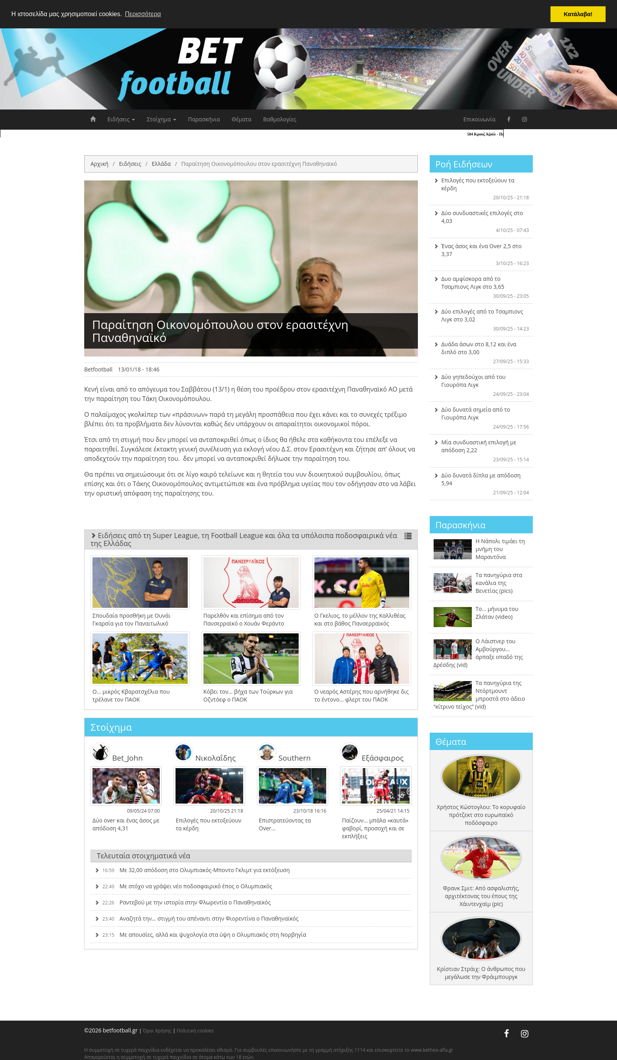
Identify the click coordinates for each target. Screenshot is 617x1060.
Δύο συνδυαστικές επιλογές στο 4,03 (481, 221)
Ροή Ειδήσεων (464, 164)
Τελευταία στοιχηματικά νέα (143, 855)
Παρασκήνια (204, 119)
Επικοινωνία (479, 119)
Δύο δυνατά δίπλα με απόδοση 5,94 (481, 484)
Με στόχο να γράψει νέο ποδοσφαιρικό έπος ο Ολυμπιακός (183, 886)
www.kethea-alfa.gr (432, 1050)
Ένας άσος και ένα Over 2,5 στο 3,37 (481, 254)
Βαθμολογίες (279, 119)
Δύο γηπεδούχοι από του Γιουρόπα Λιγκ (481, 385)
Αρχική (100, 163)
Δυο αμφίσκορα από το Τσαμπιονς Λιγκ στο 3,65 (481, 287)
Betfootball (98, 369)
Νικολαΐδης (205, 752)
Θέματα (241, 119)
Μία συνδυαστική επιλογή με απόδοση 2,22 (481, 450)
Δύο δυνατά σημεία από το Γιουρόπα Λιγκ (481, 418)
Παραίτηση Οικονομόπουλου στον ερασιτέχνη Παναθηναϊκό (259, 163)
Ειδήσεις (121, 119)
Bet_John (117, 752)
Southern (284, 752)
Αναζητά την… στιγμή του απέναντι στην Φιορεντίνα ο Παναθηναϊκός (196, 918)
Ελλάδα (160, 163)
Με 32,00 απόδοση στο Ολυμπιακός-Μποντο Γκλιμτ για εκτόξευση (192, 870)
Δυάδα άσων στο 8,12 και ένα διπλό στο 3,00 (481, 352)
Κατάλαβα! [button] (578, 14)
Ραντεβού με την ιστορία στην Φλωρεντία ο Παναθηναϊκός (182, 902)
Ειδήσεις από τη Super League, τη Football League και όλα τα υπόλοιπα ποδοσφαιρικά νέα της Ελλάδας (251, 539)
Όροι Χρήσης (157, 1030)
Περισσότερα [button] (143, 14)
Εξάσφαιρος (371, 752)
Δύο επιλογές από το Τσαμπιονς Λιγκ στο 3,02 (481, 320)
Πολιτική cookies (195, 1030)
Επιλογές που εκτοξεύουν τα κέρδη (481, 188)
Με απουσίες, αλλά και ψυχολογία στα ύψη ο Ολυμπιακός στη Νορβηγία (200, 934)
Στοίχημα (161, 119)
